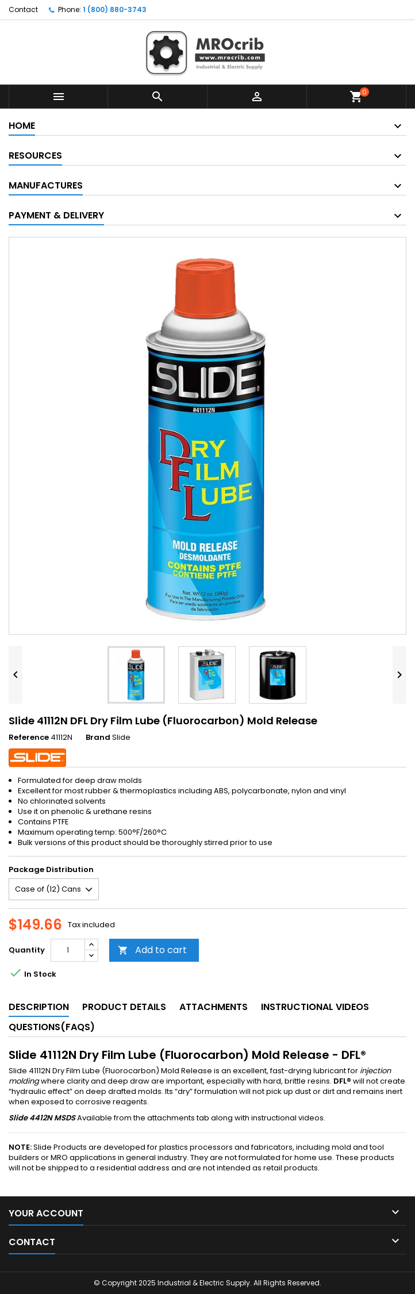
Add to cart (152, 950)
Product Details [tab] (124, 1006)
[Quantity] (68, 950)
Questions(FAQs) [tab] (52, 1027)
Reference (29, 737)
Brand (98, 737)
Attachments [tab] (213, 1006)
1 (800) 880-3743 (115, 9)
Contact (23, 9)
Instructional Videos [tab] (315, 1006)
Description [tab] (39, 1006)
